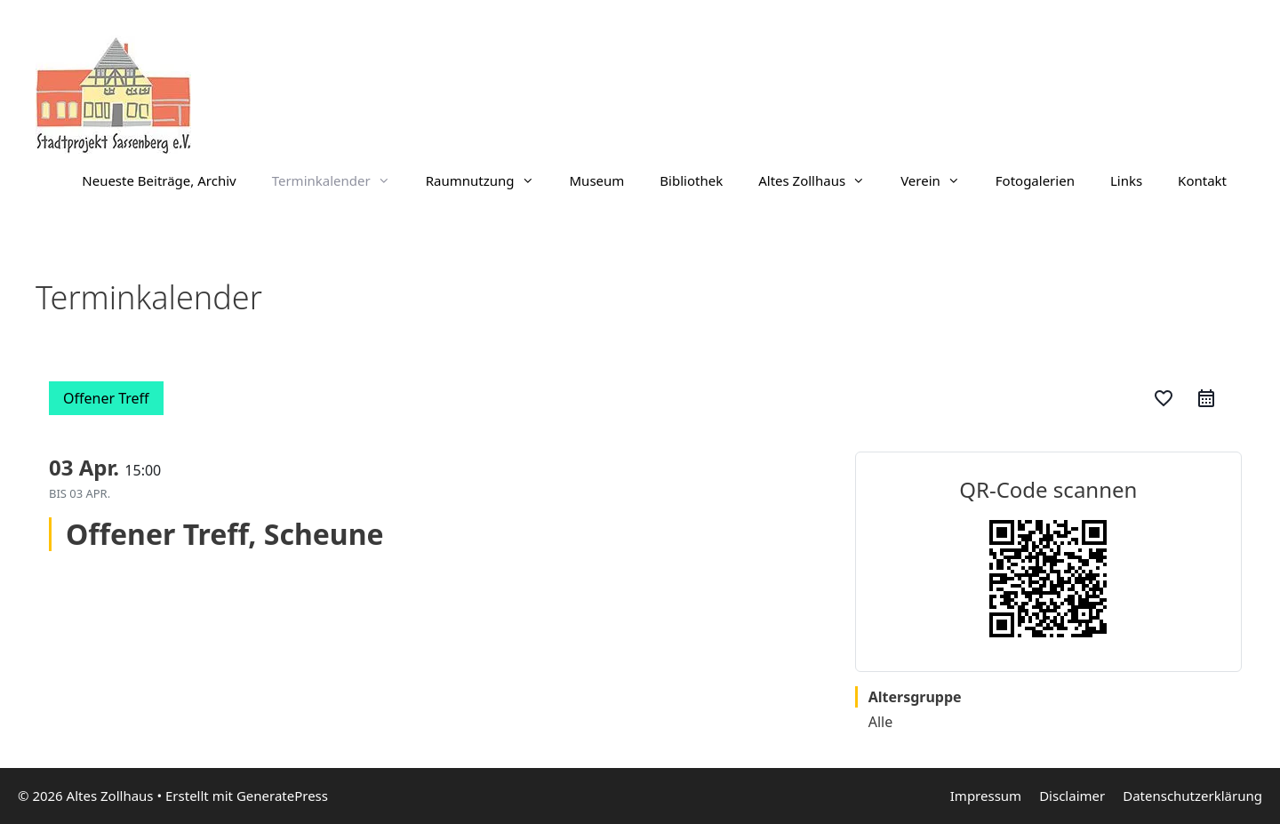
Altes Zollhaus (820, 180)
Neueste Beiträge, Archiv (159, 180)
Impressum (985, 795)
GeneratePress (282, 795)
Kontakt (1202, 180)
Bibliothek (691, 180)
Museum (597, 180)
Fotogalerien (1035, 180)
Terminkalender (340, 180)
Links (1126, 180)
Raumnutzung (489, 180)
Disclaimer (1072, 795)
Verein (939, 180)
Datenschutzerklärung (1192, 795)
